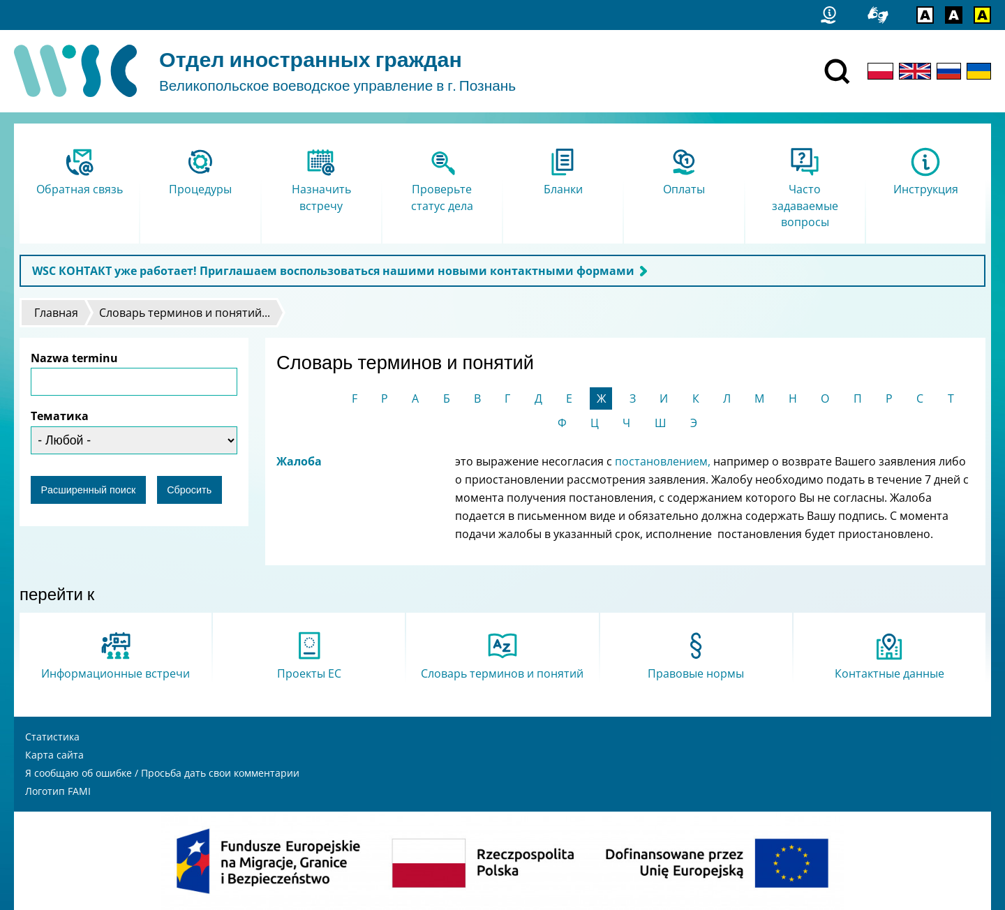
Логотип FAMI (58, 791)
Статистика (52, 736)
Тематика (60, 416)
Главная (56, 312)
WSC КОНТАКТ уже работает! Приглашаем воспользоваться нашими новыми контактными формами (333, 270)
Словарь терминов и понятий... (184, 312)
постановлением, (664, 461)
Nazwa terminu (74, 358)
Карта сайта (54, 754)
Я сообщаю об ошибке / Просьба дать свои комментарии (162, 773)
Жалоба (299, 461)
